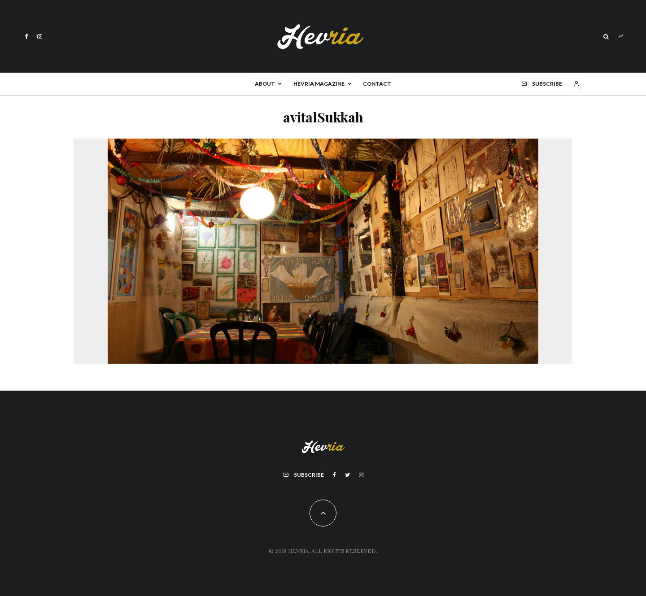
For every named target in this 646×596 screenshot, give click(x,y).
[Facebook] (26, 36)
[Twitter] (347, 475)
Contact (377, 83)
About (265, 83)
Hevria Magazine (319, 83)
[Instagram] (40, 36)
